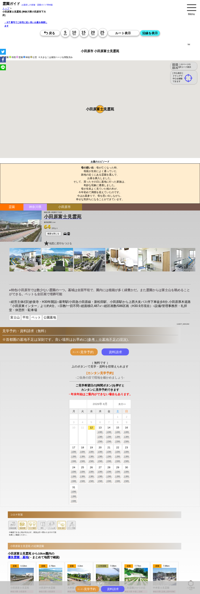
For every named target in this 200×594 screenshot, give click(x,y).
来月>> (122, 404)
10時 (100, 432)
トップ (5, 8)
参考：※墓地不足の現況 (107, 340)
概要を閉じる (53, 234)
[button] (100, 109)
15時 (100, 441)
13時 (100, 436)
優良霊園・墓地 (18, 557)
